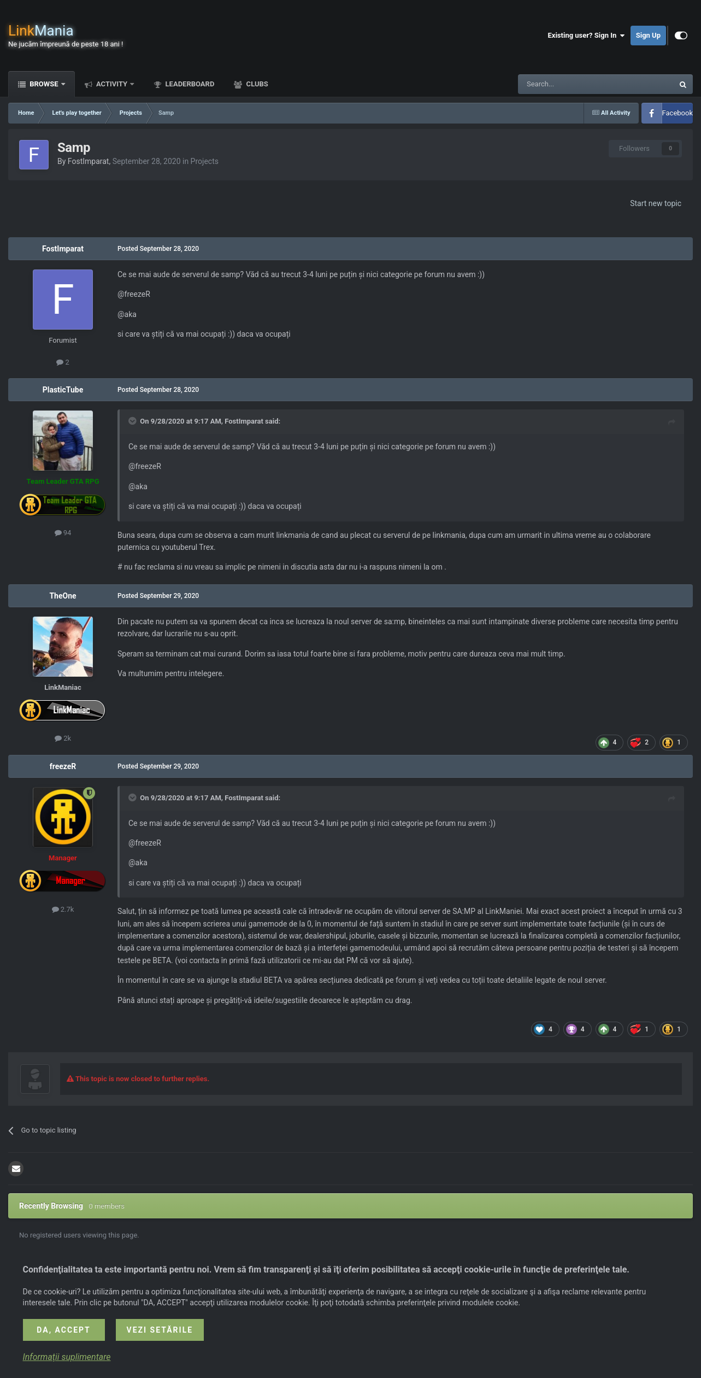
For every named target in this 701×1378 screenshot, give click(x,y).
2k (63, 738)
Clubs (256, 84)
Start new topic (655, 203)
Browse (44, 84)
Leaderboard (188, 84)
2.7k (63, 909)
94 (63, 533)
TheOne (62, 595)
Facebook (677, 113)
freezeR (63, 766)
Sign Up (648, 35)
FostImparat (88, 161)
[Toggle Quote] (133, 421)
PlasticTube (63, 389)
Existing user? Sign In (586, 35)
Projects (205, 161)
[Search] (570, 84)
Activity (112, 84)
